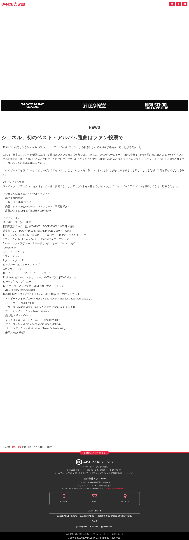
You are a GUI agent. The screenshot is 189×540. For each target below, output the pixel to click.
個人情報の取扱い (82, 534)
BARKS (16, 447)
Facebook (106, 527)
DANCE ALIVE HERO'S (67, 516)
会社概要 (70, 534)
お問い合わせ (117, 534)
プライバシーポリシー (101, 534)
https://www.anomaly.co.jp (116, 489)
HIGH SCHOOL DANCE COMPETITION (114, 516)
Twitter (94, 527)
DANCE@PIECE (87, 516)
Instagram (81, 527)
